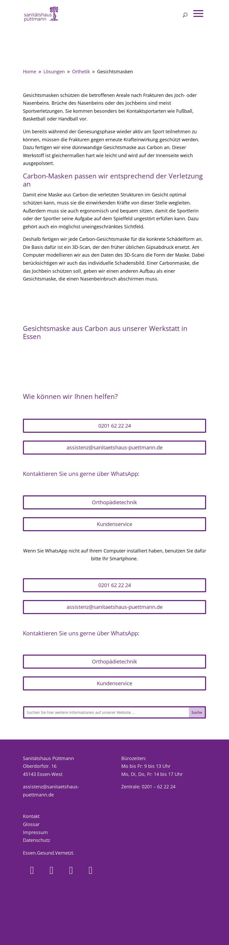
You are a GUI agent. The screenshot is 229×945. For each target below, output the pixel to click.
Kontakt (31, 816)
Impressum (35, 832)
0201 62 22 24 (114, 425)
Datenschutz (36, 840)
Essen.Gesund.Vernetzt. (48, 853)
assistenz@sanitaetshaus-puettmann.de (115, 447)
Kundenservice (114, 524)
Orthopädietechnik (114, 502)
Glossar (31, 824)
